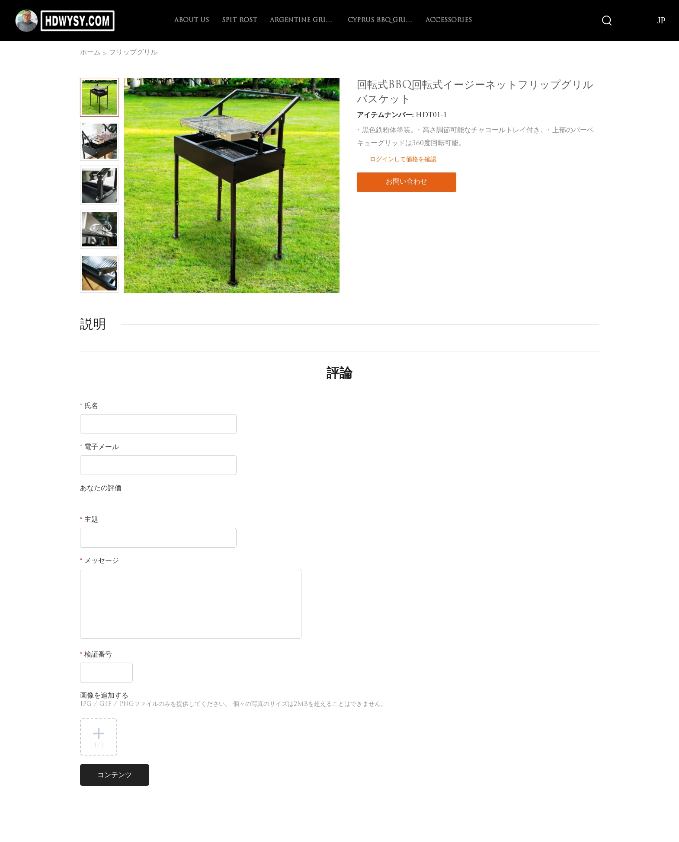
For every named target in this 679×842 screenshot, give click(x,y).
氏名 (89, 406)
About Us (191, 20)
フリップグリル (133, 52)
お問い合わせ (406, 182)
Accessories (449, 20)
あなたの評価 (101, 488)
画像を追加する (233, 700)
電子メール (99, 447)
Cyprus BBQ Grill (380, 20)
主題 (89, 520)
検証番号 (96, 654)
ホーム (90, 52)
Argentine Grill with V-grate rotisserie (302, 20)
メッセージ (99, 561)
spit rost (239, 20)
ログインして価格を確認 (403, 159)
